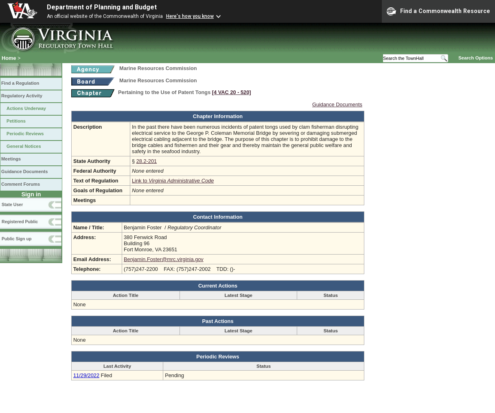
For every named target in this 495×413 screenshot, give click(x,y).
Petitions (16, 121)
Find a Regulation (20, 83)
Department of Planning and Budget (102, 7)
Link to (173, 181)
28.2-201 (146, 161)
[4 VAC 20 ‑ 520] (231, 92)
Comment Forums (20, 184)
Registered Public (20, 221)
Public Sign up (16, 238)
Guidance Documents (24, 171)
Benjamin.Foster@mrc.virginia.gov (164, 259)
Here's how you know (190, 16)
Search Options (475, 57)
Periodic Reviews (25, 133)
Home (9, 58)
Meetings (11, 158)
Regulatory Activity (21, 95)
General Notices (24, 146)
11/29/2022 (86, 375)
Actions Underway (26, 108)
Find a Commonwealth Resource (438, 11)
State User (12, 204)
